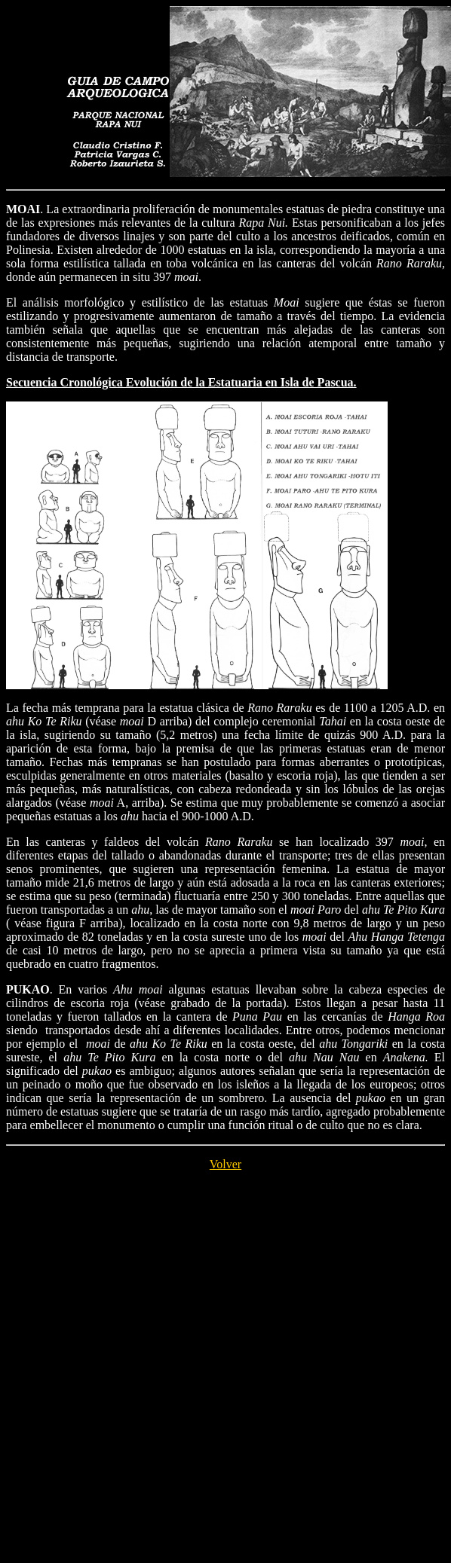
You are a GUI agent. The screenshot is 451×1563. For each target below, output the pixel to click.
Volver (225, 1164)
